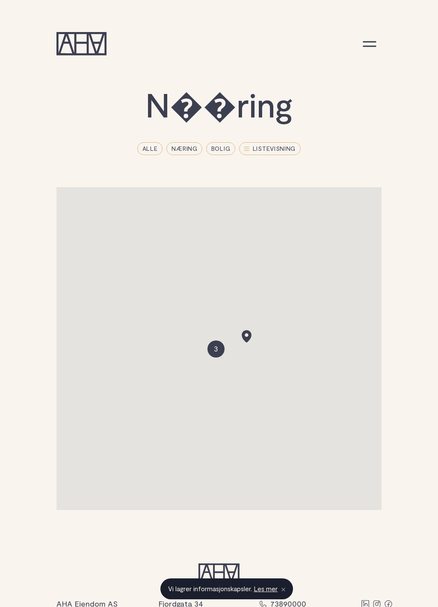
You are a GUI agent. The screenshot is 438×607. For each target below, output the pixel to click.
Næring (185, 148)
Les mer (266, 588)
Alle (150, 148)
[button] (246, 336)
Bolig (221, 148)
